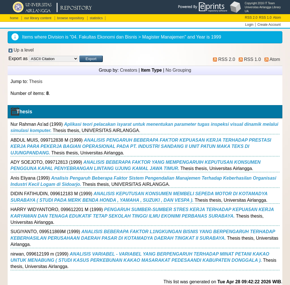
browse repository (70, 18)
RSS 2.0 (251, 18)
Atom (277, 18)
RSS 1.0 (265, 18)
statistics (96, 18)
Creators (128, 70)
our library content (37, 18)
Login (249, 25)
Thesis (35, 81)
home (14, 18)
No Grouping (178, 70)
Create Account (269, 25)
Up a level (24, 50)
